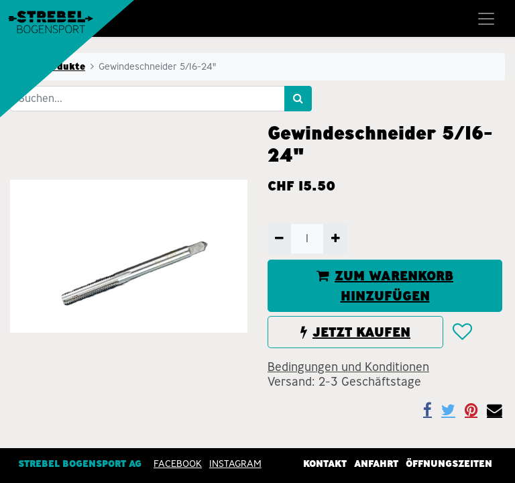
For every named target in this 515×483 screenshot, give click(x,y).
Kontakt (325, 464)
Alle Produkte (51, 66)
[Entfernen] (279, 238)
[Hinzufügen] (335, 238)
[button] (461, 332)
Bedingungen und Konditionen (348, 367)
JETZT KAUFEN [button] (355, 332)
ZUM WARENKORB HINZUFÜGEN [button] (385, 286)
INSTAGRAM (235, 464)
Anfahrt (376, 464)
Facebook (178, 464)
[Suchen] (298, 98)
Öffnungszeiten (449, 464)
